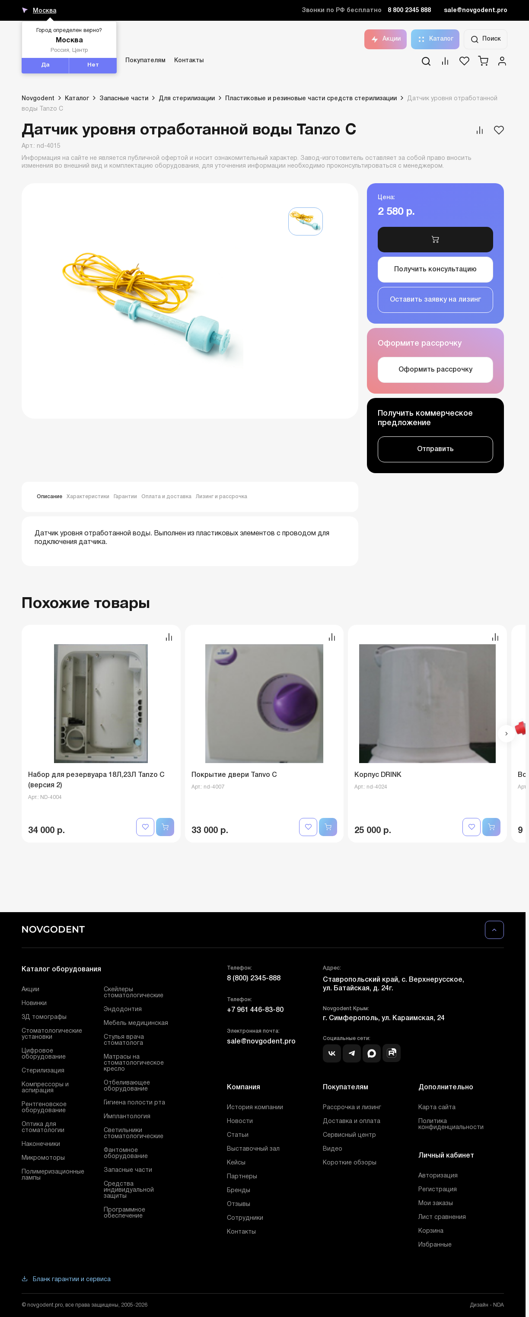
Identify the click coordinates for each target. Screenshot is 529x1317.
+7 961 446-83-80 (255, 1010)
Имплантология (127, 1117)
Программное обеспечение (124, 1213)
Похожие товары (86, 604)
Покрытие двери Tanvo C (234, 775)
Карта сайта (437, 1107)
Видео (332, 1149)
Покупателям (145, 61)
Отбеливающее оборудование (127, 1086)
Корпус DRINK (378, 775)
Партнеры (242, 1177)
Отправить (435, 449)
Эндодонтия (123, 1009)
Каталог (435, 39)
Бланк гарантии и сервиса (66, 1279)
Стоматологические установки (52, 1034)
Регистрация (437, 1190)
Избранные (435, 1245)
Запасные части (128, 1170)
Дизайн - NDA (487, 1305)
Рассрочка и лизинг (352, 1107)
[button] (506, 733)
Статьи (238, 1135)
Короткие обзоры (349, 1163)
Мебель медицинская (136, 1023)
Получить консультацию (435, 270)
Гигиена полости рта (134, 1103)
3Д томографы (44, 1017)
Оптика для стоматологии (43, 1127)
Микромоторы (43, 1158)
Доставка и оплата (351, 1121)
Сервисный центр (349, 1135)
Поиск (485, 39)
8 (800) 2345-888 (253, 979)
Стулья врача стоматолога (124, 1040)
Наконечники (41, 1144)
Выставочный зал (253, 1149)
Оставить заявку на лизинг (435, 300)
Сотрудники (245, 1218)
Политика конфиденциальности (451, 1124)
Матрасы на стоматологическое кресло (134, 1063)
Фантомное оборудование (126, 1153)
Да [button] (45, 65)
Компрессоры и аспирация (45, 1088)
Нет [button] (93, 65)
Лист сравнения (442, 1217)
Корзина (430, 1231)
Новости (240, 1121)
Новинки (34, 1003)
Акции (385, 39)
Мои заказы (435, 1203)
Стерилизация (43, 1071)
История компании (255, 1107)
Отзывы (238, 1204)
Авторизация (438, 1176)
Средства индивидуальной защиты (129, 1190)
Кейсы (236, 1163)
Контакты (189, 61)
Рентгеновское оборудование (44, 1107)
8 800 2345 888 (409, 10)
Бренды (238, 1190)
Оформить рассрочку (435, 370)
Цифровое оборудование (44, 1054)
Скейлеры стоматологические (133, 993)
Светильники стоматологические (133, 1133)
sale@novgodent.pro (475, 10)
